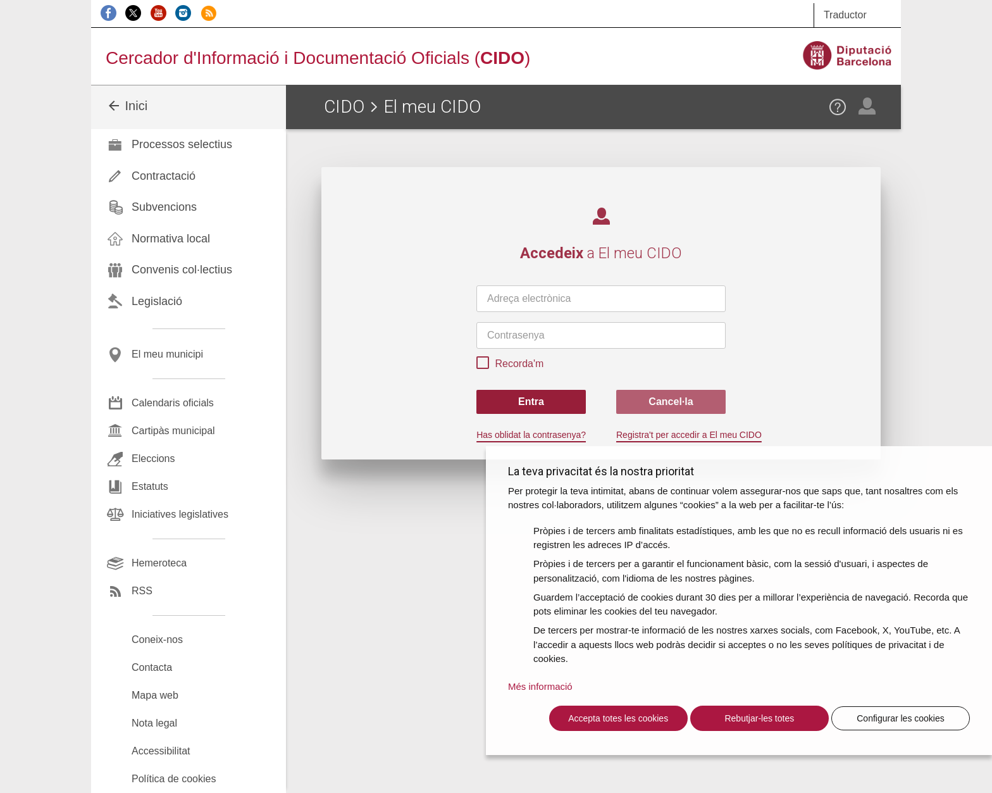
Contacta (152, 667)
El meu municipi (167, 354)
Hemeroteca (159, 563)
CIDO (344, 106)
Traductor (845, 14)
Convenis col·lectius (182, 269)
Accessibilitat (161, 751)
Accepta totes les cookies (618, 718)
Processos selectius (182, 144)
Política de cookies (174, 778)
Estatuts (150, 486)
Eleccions (153, 458)
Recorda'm (509, 364)
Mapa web (155, 695)
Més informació (540, 686)
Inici (126, 105)
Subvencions (164, 207)
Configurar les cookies (901, 718)
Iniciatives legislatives (180, 514)
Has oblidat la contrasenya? (531, 435)
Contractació (163, 176)
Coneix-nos (157, 639)
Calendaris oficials (173, 402)
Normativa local (171, 238)
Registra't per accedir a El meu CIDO (689, 435)
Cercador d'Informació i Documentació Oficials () (318, 58)
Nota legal (154, 723)
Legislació (157, 301)
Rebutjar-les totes (759, 718)
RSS (142, 590)
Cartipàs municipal (173, 430)
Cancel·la (670, 401)
